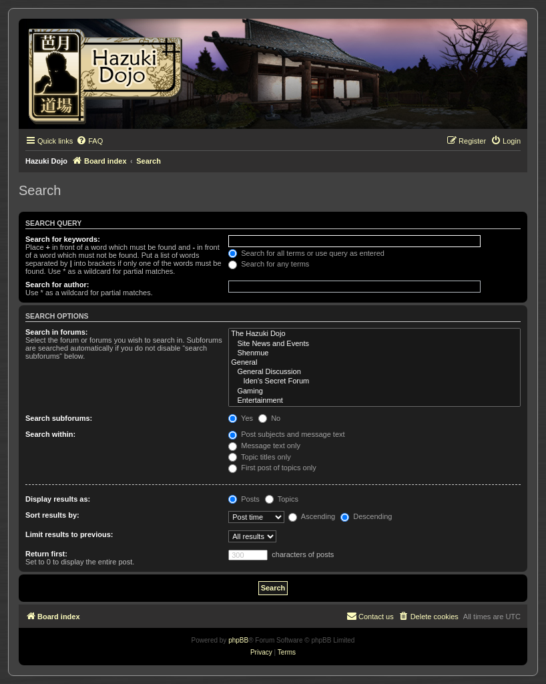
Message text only (264, 446)
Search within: (50, 434)
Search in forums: (56, 332)
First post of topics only (272, 468)
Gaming (374, 391)
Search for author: (57, 285)
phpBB (238, 640)
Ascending (311, 516)
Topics (281, 499)
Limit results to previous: (69, 534)
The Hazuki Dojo (374, 334)
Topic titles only (259, 457)
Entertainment (374, 400)
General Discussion (374, 372)
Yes (240, 418)
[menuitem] (89, 141)
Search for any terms (268, 264)
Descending (366, 516)
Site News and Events (374, 344)
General (374, 362)
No (269, 418)
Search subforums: (58, 418)
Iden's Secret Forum (374, 381)
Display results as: (57, 499)
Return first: (46, 554)
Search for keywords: (62, 239)
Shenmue (374, 353)
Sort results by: (52, 515)
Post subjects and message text (286, 434)
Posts (244, 499)
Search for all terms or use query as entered (306, 253)
